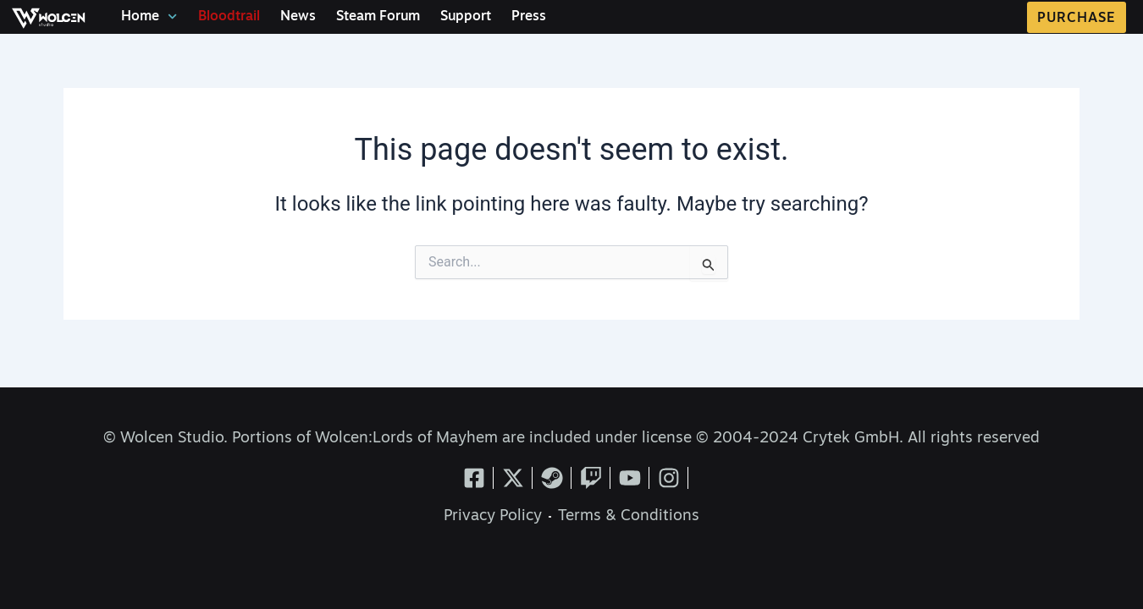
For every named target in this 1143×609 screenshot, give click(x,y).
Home (149, 16)
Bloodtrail (229, 17)
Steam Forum (378, 17)
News (298, 17)
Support (465, 17)
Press (528, 17)
